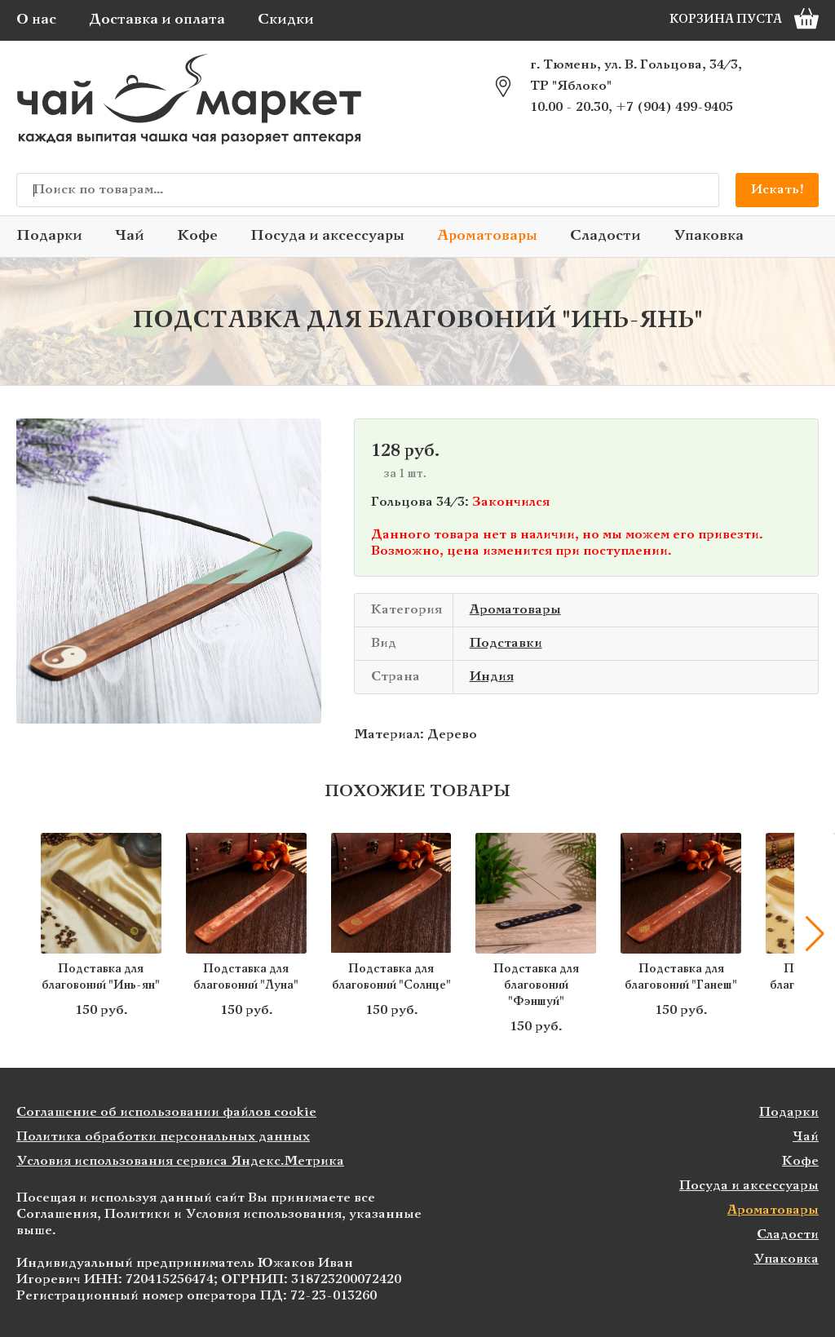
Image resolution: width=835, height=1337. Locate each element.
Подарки (49, 236)
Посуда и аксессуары (327, 236)
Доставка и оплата (157, 20)
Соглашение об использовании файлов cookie (166, 1112)
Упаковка (709, 236)
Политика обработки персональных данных (163, 1137)
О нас (36, 20)
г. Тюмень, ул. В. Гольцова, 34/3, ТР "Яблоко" (636, 75)
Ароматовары (487, 236)
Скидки (286, 20)
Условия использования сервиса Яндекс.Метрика (180, 1161)
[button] (814, 934)
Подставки (506, 643)
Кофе (197, 236)
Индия (492, 677)
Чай (129, 236)
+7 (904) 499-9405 (674, 107)
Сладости (605, 236)
